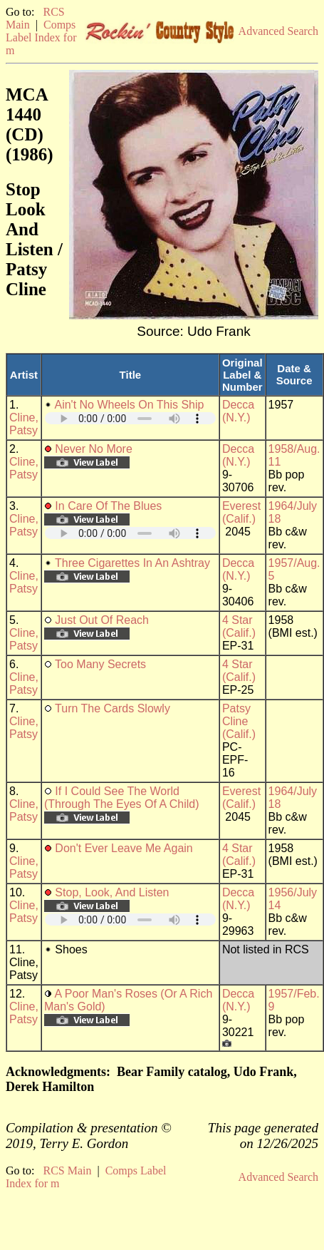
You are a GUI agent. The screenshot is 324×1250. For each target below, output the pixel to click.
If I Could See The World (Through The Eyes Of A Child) (121, 797)
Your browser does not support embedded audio (130, 418)
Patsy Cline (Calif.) (239, 721)
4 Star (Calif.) (239, 626)
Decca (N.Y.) (238, 411)
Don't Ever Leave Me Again (123, 848)
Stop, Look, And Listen (112, 892)
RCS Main (67, 1170)
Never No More (93, 449)
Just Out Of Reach (102, 620)
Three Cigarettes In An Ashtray (132, 563)
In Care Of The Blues (108, 506)
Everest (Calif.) (241, 512)
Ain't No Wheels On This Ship (129, 405)
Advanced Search (278, 31)
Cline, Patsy (23, 423)
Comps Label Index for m (41, 37)
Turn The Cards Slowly (112, 708)
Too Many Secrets (100, 664)
